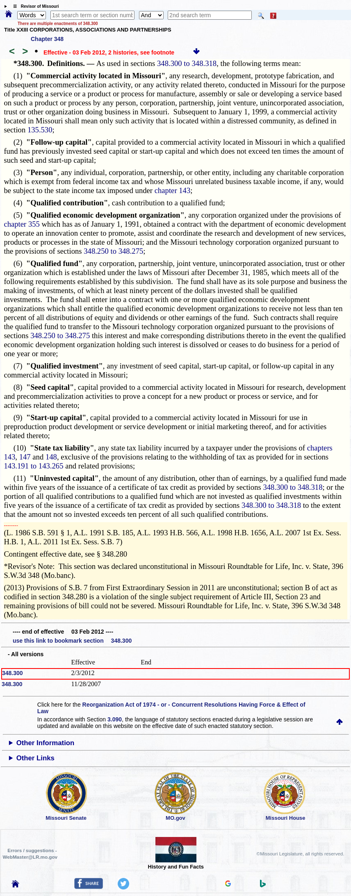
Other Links (35, 758)
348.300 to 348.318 (187, 63)
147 (25, 457)
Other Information (45, 743)
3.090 (114, 719)
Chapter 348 (47, 39)
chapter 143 (173, 190)
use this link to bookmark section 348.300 (72, 640)
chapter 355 (22, 224)
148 (51, 457)
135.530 (39, 129)
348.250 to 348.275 (113, 251)
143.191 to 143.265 (33, 466)
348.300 (12, 673)
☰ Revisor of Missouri (34, 6)
